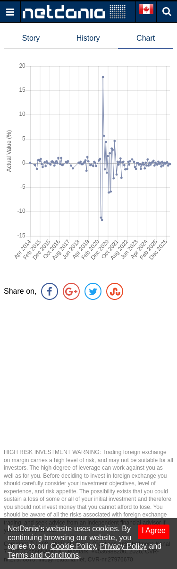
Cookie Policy (73, 546)
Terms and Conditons (43, 555)
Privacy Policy (123, 546)
